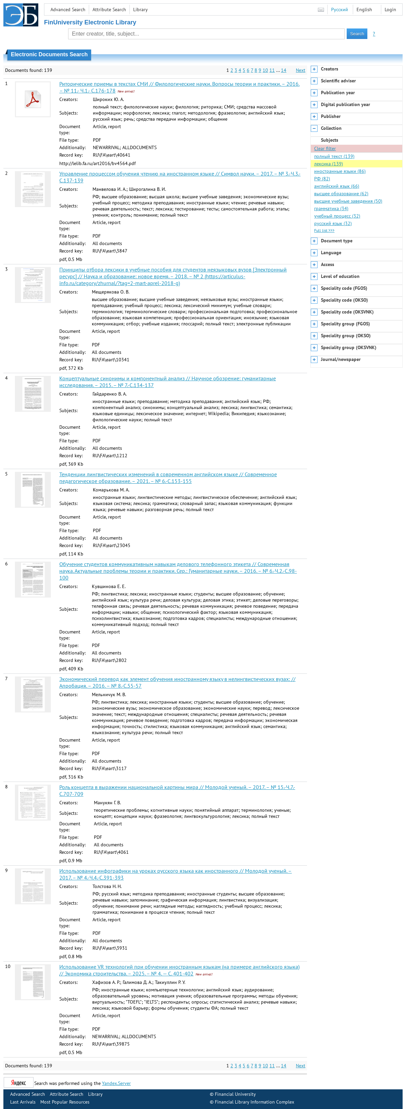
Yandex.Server (116, 1083)
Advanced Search (67, 9)
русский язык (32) (333, 223)
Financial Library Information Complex (254, 1102)
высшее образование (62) (341, 193)
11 (272, 70)
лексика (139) (328, 164)
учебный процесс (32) (337, 216)
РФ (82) (322, 179)
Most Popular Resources (64, 1102)
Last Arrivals (23, 1102)
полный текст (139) (334, 156)
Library (140, 9)
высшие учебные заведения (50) (348, 201)
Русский (339, 9)
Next (300, 70)
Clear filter (325, 148)
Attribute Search (109, 9)
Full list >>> (324, 230)
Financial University (235, 1094)
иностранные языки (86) (340, 171)
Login (390, 9)
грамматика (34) (331, 208)
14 (283, 70)
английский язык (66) (336, 186)
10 (265, 70)
